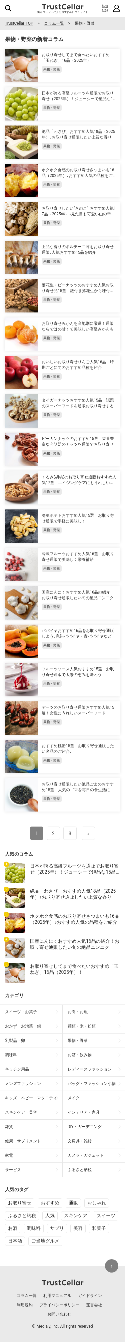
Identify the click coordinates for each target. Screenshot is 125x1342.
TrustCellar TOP (19, 23)
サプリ (57, 1228)
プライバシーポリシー (59, 1305)
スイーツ (106, 1215)
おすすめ (50, 1202)
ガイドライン (90, 1295)
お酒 (12, 1228)
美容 (78, 1228)
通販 (73, 1202)
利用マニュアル (57, 1295)
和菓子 (99, 1228)
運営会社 (94, 1305)
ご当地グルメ (45, 1241)
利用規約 (25, 1305)
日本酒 (15, 1241)
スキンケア (75, 1215)
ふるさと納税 (22, 1215)
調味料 (34, 1228)
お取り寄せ (19, 1202)
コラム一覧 (54, 23)
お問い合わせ (59, 1314)
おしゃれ (96, 1202)
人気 (50, 1215)
